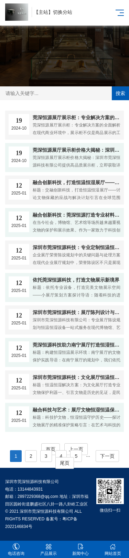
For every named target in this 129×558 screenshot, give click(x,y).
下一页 (107, 456)
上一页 (76, 449)
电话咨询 (16, 549)
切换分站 (62, 12)
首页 (50, 449)
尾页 (64, 463)
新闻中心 (81, 549)
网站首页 (113, 549)
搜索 (120, 93)
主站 (43, 12)
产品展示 (48, 549)
